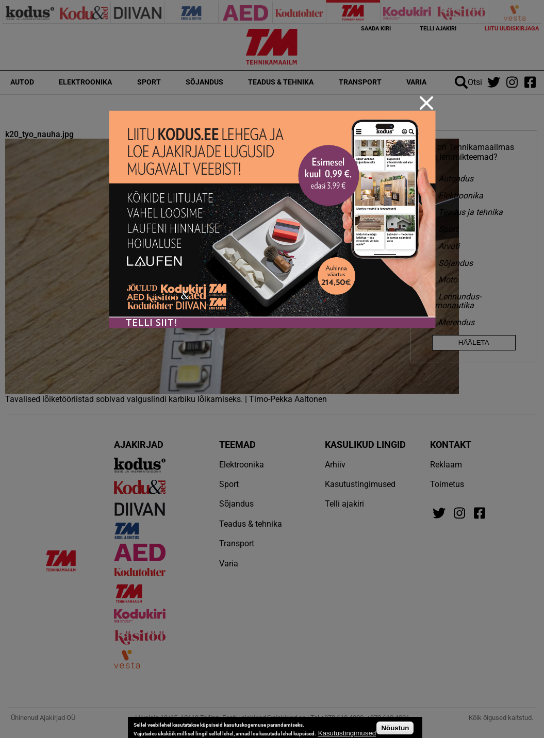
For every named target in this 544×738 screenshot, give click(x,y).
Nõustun (395, 728)
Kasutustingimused (347, 733)
